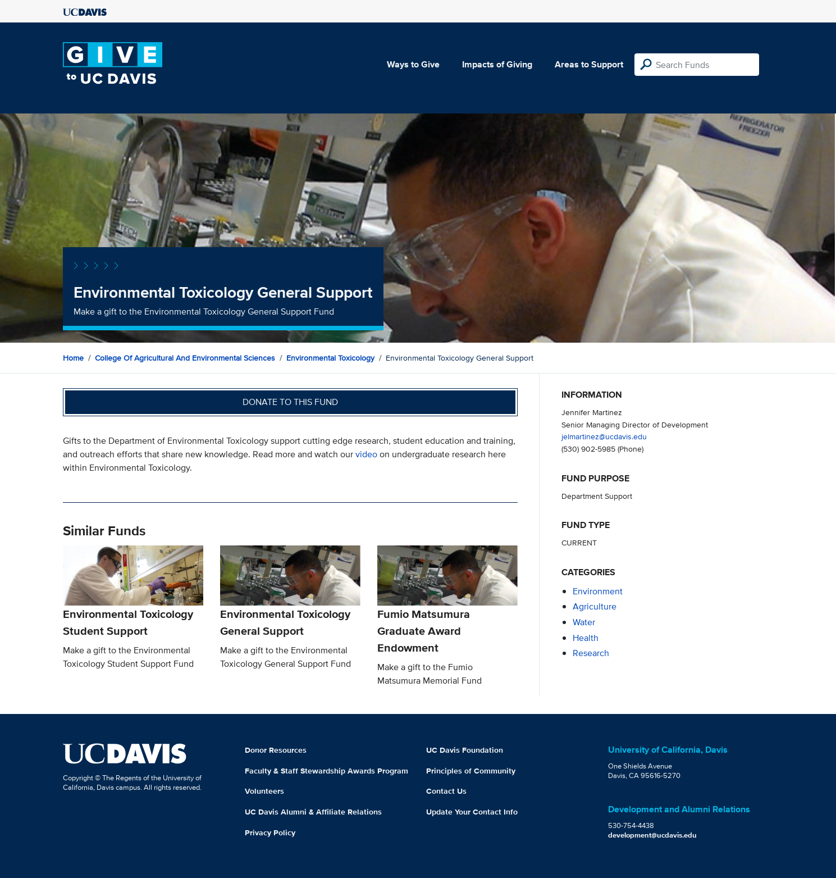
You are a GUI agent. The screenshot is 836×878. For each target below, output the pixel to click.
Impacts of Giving (497, 64)
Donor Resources (276, 750)
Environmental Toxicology (330, 357)
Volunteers (264, 791)
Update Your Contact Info (472, 811)
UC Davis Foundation (464, 750)
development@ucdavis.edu (652, 835)
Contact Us (446, 791)
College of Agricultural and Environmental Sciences (185, 357)
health (586, 637)
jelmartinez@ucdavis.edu (604, 436)
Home (73, 357)
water (584, 622)
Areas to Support (589, 64)
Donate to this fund (290, 401)
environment (598, 591)
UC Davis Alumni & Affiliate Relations (313, 811)
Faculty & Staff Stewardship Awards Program (326, 770)
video (366, 454)
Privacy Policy (270, 832)
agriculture (594, 606)
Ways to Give (413, 64)
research (591, 653)
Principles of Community (470, 770)
